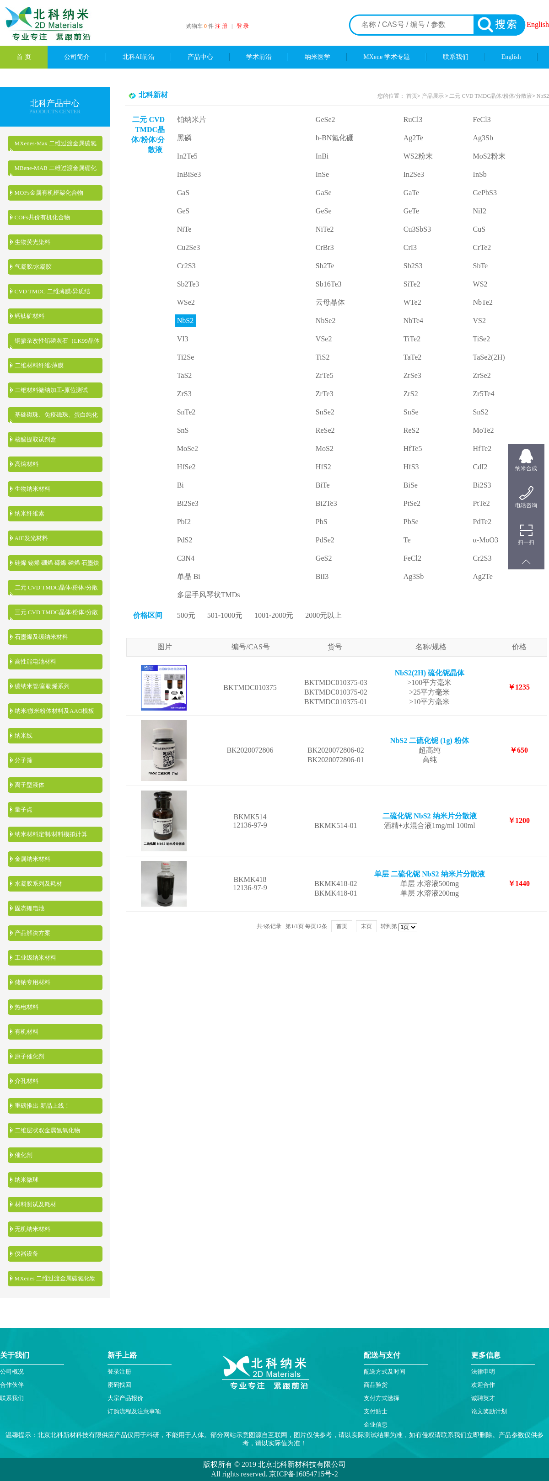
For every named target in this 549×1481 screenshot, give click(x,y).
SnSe (411, 412)
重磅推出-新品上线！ (42, 1105)
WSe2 (186, 302)
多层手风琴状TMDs (208, 595)
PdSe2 (325, 540)
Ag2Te (413, 138)
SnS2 (481, 412)
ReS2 (412, 430)
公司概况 (12, 1371)
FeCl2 (412, 558)
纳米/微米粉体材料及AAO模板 (55, 710)
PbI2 (184, 522)
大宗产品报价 (125, 1398)
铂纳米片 (191, 119)
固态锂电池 (29, 908)
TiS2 (323, 357)
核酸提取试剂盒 (35, 439)
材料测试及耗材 (35, 1204)
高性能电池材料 (35, 661)
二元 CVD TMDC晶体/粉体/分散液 (490, 96)
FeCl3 (482, 119)
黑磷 (184, 138)
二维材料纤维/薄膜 (39, 365)
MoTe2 (483, 430)
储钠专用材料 (32, 982)
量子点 (23, 809)
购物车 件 (200, 26)
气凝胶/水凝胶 (33, 266)
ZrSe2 (482, 375)
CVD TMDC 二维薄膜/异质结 (53, 291)
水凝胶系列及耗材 (38, 883)
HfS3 (411, 467)
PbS (322, 522)
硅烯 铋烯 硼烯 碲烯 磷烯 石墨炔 (57, 562)
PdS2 (185, 540)
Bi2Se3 (188, 503)
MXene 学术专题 (386, 56)
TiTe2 (412, 339)
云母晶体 (330, 302)
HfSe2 (186, 467)
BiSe (411, 485)
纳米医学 (317, 56)
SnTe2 (186, 412)
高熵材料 (26, 464)
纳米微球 (26, 1179)
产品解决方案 (32, 932)
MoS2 (325, 448)
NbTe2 (483, 302)
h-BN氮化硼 (335, 138)
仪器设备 (26, 1253)
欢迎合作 (483, 1384)
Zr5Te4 (484, 394)
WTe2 (412, 302)
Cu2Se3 (188, 247)
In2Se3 (414, 174)
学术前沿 (259, 56)
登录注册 (119, 1371)
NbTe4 (413, 320)
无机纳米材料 (32, 1229)
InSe (322, 174)
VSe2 (324, 339)
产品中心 (200, 56)
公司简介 (77, 56)
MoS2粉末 (489, 156)
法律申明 (483, 1371)
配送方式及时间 (384, 1371)
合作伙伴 (12, 1384)
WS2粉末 (418, 156)
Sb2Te (325, 266)
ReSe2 (325, 430)
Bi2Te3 (326, 503)
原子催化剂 (29, 1056)
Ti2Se (185, 357)
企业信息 (376, 1424)
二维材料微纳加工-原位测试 (51, 390)
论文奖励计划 (489, 1411)
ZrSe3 (412, 375)
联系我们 (455, 56)
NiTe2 (325, 229)
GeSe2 (325, 119)
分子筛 (23, 760)
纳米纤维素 (29, 513)
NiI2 (479, 211)
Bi (180, 485)
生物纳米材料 (32, 488)
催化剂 (23, 1155)
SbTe (480, 266)
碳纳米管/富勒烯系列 (42, 686)
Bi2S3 (482, 485)
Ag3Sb (483, 138)
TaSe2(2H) (489, 357)
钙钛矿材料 (29, 316)
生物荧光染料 (32, 242)
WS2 (480, 284)
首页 (411, 96)
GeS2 (324, 558)
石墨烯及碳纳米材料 (41, 636)
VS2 (479, 320)
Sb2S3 (413, 266)
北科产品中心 (55, 103)
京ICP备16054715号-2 (302, 1474)
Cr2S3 (186, 266)
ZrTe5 (325, 375)
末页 (366, 926)
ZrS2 (411, 394)
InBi (322, 156)
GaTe (411, 192)
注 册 (221, 26)
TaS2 (184, 375)
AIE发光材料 (31, 538)
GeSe (324, 211)
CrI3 (410, 247)
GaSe (324, 192)
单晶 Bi (188, 576)
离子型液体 (29, 784)
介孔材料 (26, 1081)
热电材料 (26, 1006)
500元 (186, 615)
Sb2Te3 (188, 284)
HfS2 (323, 467)
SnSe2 (325, 412)
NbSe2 (326, 320)
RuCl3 (413, 119)
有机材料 (26, 1031)
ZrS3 (184, 394)
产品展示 (432, 96)
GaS (183, 192)
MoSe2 (187, 448)
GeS (183, 211)
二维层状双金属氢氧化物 (47, 1130)
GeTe (411, 211)
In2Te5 (187, 156)
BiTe (323, 485)
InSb (480, 174)
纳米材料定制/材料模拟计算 (51, 834)
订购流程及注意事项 (134, 1411)
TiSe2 (481, 339)
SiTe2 (412, 284)
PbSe (411, 522)
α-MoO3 (486, 540)
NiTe (184, 229)
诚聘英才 (483, 1398)
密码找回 (119, 1384)
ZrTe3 (325, 394)
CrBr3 (325, 247)
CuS (479, 229)
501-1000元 (224, 615)
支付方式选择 (381, 1398)
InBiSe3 (189, 174)
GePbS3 (485, 192)
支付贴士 (376, 1411)
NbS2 (543, 96)
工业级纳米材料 (35, 957)
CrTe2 (482, 247)
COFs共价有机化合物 (42, 217)
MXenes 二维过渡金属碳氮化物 (55, 1278)
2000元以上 (323, 615)
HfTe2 (482, 448)
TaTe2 (413, 357)
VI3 (182, 339)
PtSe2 (412, 503)
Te (407, 540)
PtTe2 (481, 503)
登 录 (243, 26)
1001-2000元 (273, 615)
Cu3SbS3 (417, 229)
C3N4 (185, 558)
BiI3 (322, 576)
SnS (183, 430)
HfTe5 (413, 448)
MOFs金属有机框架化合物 (49, 192)
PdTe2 (482, 522)
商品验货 (376, 1384)
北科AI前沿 (139, 56)
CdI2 (480, 467)
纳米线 (23, 735)
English (538, 24)
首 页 (23, 56)
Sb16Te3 (329, 284)
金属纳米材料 (32, 858)
